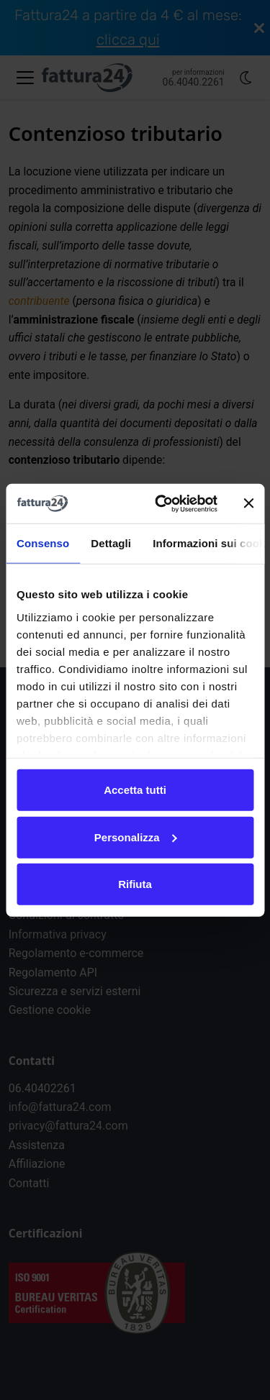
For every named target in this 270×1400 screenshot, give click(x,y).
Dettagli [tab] (111, 543)
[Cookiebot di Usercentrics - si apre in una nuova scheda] (161, 503)
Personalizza (135, 837)
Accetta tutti (135, 790)
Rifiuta (135, 884)
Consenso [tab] (43, 543)
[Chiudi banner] (248, 503)
